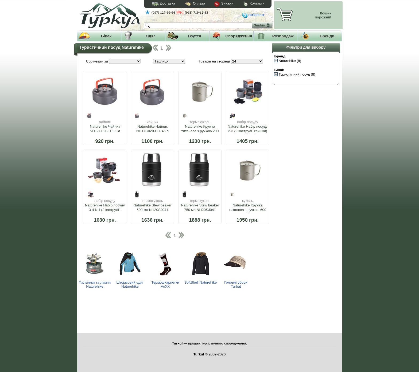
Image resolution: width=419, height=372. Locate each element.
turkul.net (257, 15)
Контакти (248, 4)
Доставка (162, 4)
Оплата (190, 4)
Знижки (219, 4)
